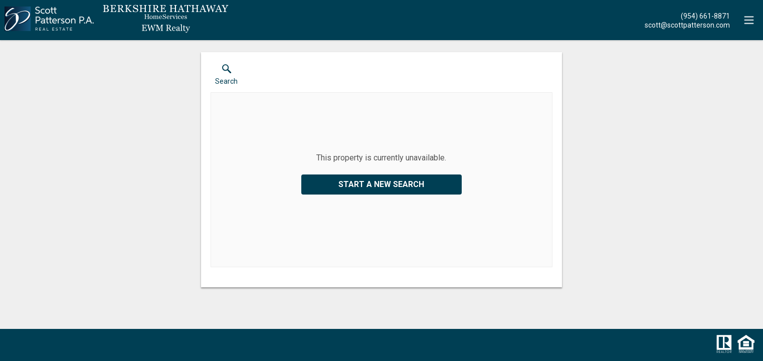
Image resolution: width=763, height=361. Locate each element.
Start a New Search (381, 184)
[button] (226, 76)
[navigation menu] (749, 20)
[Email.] (687, 24)
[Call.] (687, 15)
